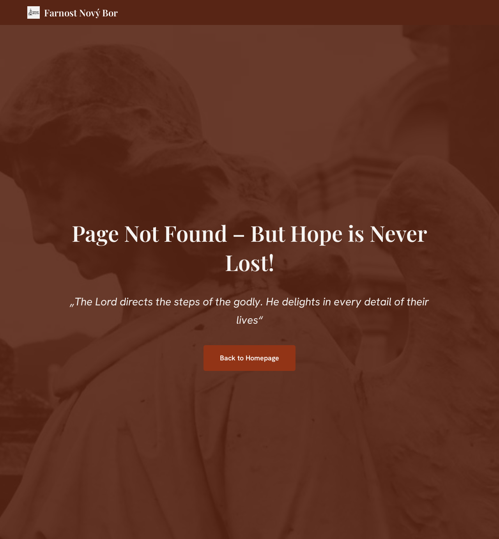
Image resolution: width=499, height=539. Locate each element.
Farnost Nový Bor (81, 12)
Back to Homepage (249, 357)
